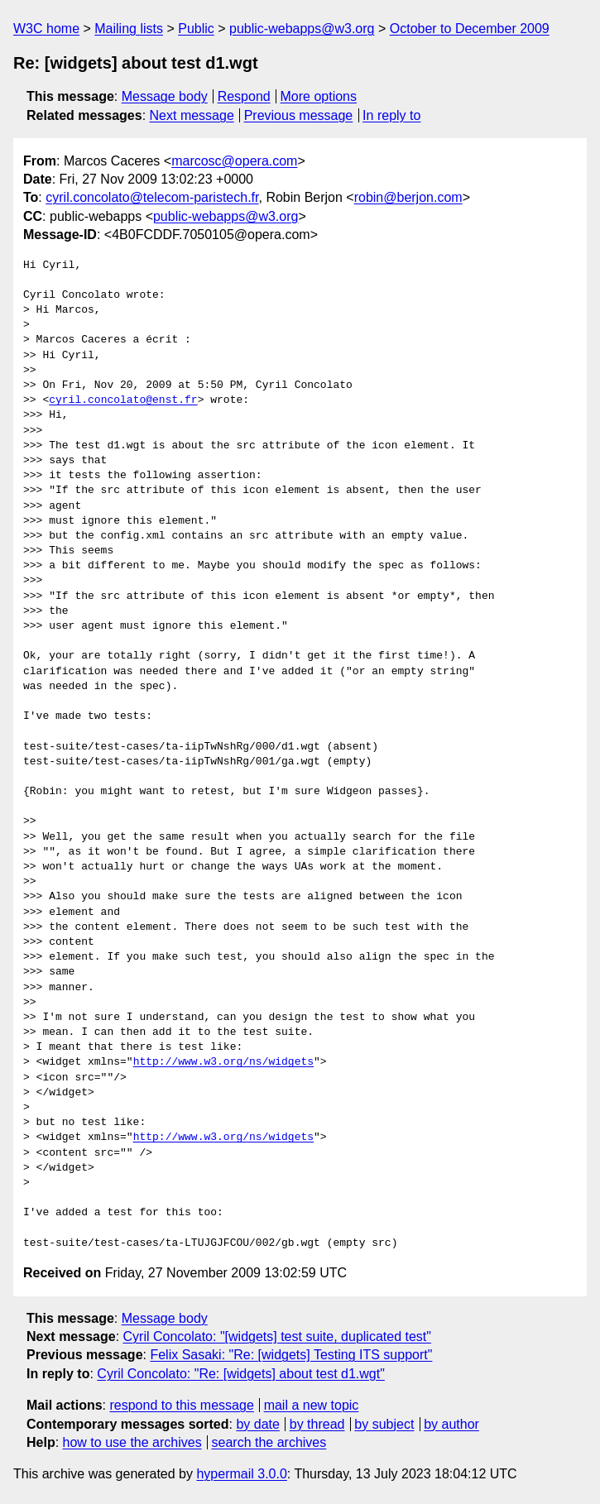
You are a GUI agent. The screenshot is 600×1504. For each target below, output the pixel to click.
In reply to (391, 115)
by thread (317, 1424)
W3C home (46, 29)
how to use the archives (132, 1442)
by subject (384, 1424)
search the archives (269, 1442)
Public (196, 29)
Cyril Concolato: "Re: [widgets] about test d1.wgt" (241, 1374)
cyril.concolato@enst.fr (123, 400)
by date (257, 1424)
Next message (192, 115)
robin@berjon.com (408, 197)
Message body (165, 96)
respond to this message (181, 1405)
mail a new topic (311, 1405)
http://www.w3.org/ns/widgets (223, 1062)
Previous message (298, 115)
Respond (244, 96)
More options (319, 96)
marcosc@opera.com (234, 161)
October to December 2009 (470, 29)
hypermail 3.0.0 (241, 1474)
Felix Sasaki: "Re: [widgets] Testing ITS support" (291, 1355)
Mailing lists (128, 29)
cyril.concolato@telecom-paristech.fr (152, 197)
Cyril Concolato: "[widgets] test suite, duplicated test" (277, 1336)
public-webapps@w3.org (301, 29)
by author (451, 1424)
